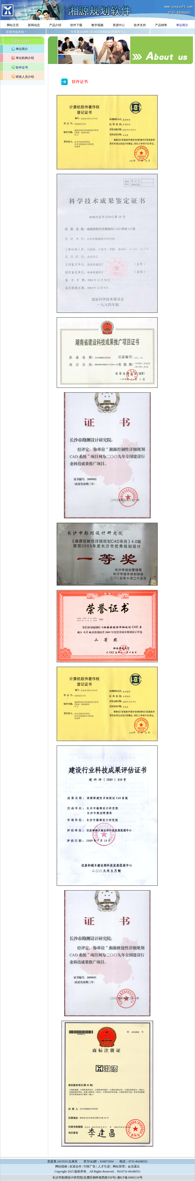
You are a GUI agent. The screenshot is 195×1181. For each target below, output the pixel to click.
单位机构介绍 (25, 58)
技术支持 (140, 25)
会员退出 (134, 1166)
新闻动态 (34, 25)
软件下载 (76, 25)
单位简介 (182, 25)
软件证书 (22, 67)
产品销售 (161, 25)
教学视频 (97, 25)
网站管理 (119, 1166)
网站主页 (13, 25)
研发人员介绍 (25, 77)
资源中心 (119, 25)
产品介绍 (55, 25)
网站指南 (61, 1166)
